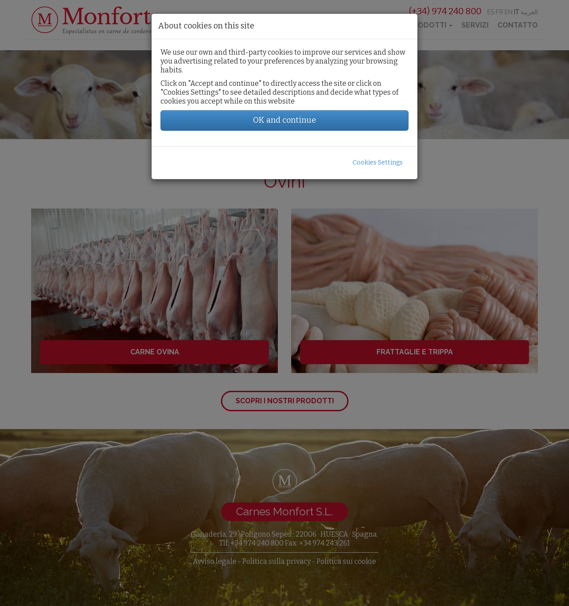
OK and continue (284, 120)
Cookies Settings (378, 162)
